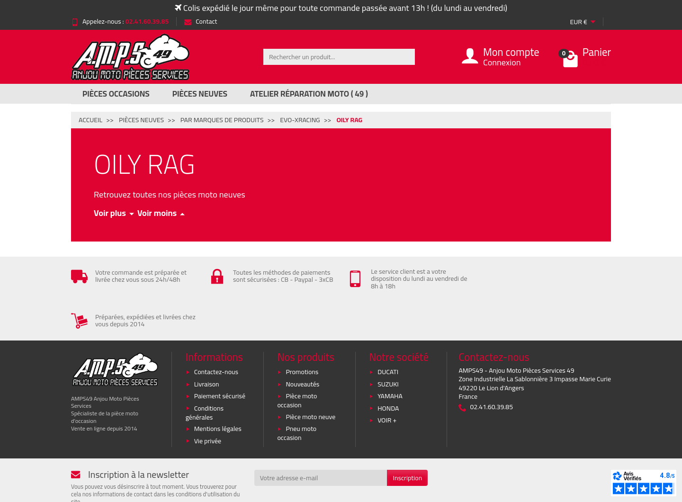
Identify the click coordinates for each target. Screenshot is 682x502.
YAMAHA (390, 356)
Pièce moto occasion (297, 361)
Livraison (206, 345)
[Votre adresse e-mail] (320, 438)
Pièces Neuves (199, 93)
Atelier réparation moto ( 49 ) (309, 93)
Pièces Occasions (116, 93)
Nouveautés (302, 345)
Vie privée (208, 401)
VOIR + (386, 381)
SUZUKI (388, 345)
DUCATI (387, 333)
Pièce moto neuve (310, 377)
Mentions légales (218, 389)
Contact (200, 21)
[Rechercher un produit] (339, 57)
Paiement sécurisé (219, 356)
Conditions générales (205, 373)
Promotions (302, 333)
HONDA (388, 369)
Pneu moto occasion (296, 393)
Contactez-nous (216, 333)
